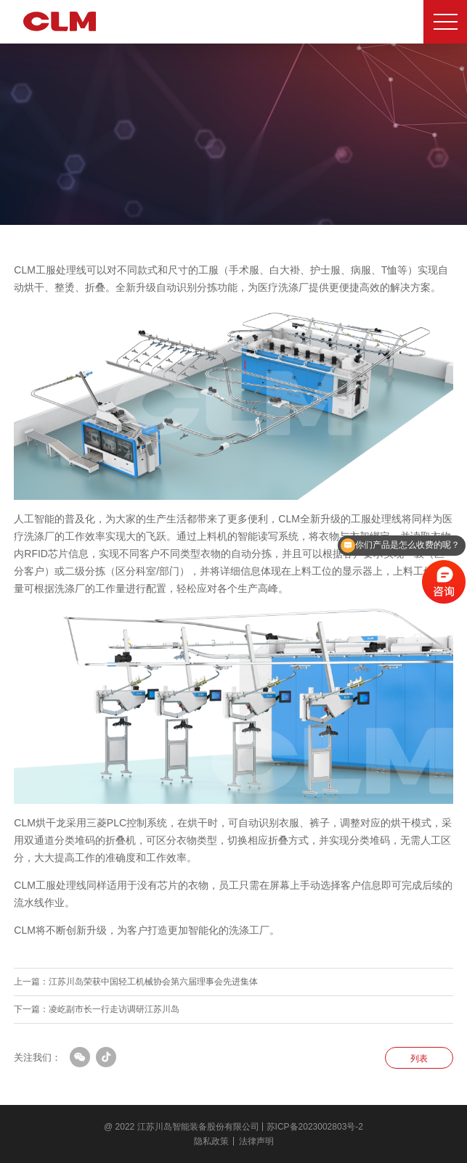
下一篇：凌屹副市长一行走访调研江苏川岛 (96, 1009)
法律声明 (256, 1141)
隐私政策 (211, 1141)
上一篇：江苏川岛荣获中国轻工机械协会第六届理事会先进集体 (136, 982)
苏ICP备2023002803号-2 (315, 1127)
